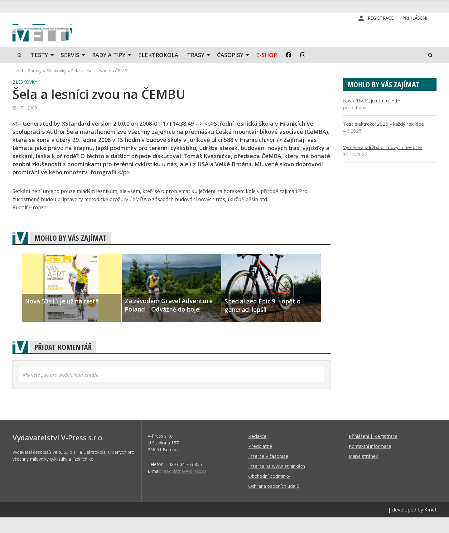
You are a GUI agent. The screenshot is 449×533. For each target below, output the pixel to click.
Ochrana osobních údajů (273, 501)
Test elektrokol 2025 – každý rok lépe (383, 139)
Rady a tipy (108, 70)
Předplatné (260, 461)
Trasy (195, 70)
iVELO (65, 41)
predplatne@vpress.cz (184, 486)
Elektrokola (158, 70)
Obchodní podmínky (269, 491)
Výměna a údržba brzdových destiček (382, 162)
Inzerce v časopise (268, 471)
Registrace (380, 19)
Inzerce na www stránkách (276, 481)
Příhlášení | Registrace (373, 451)
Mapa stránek (363, 471)
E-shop (266, 70)
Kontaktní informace (370, 461)
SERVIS (70, 70)
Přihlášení (414, 19)
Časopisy (230, 70)
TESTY (39, 70)
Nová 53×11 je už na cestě (371, 116)
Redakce (257, 451)
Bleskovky (56, 86)
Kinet (430, 524)
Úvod (17, 86)
